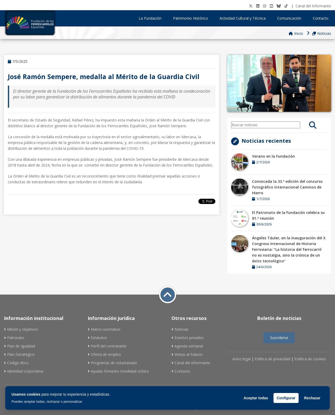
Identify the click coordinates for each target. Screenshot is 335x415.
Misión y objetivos (21, 329)
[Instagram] (264, 5)
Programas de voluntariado (112, 362)
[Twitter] (251, 5)
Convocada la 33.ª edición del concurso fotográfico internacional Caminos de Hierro (287, 187)
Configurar (286, 398)
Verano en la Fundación (273, 156)
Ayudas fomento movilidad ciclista (118, 371)
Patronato (14, 337)
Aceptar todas (256, 398)
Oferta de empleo (104, 354)
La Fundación (152, 18)
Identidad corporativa (23, 371)
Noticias (321, 33)
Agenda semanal (187, 346)
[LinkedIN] (257, 5)
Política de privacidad (272, 358)
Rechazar (312, 398)
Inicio (296, 33)
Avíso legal (241, 358)
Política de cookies (310, 358)
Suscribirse (279, 337)
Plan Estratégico (19, 354)
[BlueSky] (279, 5)
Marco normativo (104, 329)
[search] (312, 124)
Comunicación (291, 18)
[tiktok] (286, 5)
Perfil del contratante (107, 346)
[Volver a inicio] (167, 294)
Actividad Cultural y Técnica (244, 18)
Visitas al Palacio (187, 354)
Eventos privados (187, 337)
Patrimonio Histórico (192, 18)
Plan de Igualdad (19, 346)
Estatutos (97, 337)
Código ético (16, 362)
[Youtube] (271, 5)
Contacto (320, 18)
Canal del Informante (313, 5)
